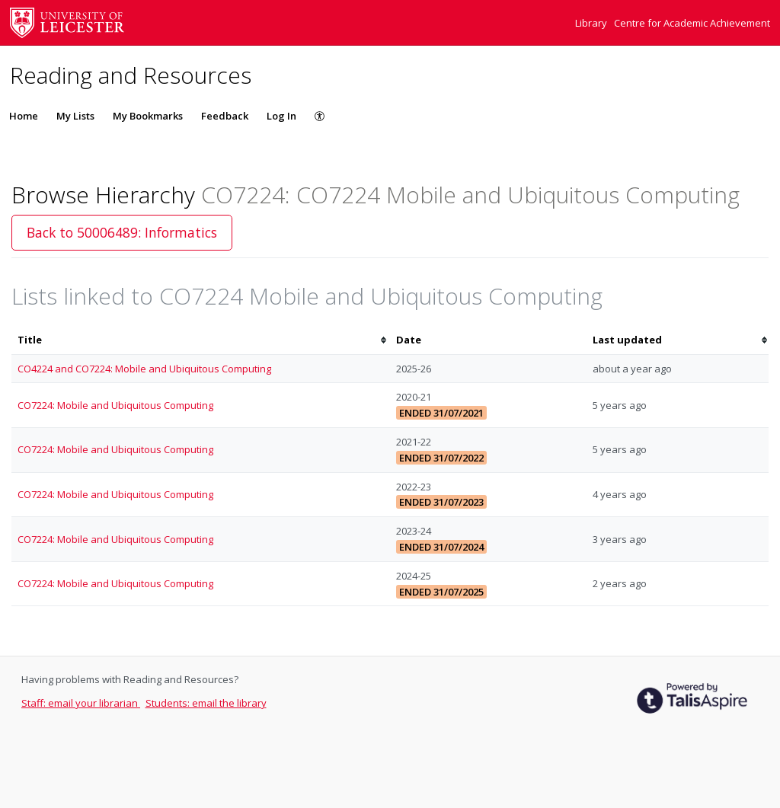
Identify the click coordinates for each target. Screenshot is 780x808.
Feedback (224, 116)
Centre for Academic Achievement (692, 23)
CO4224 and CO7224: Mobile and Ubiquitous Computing (144, 368)
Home (23, 116)
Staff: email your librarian (80, 703)
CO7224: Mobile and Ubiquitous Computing (115, 405)
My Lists (75, 116)
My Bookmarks (148, 116)
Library (592, 23)
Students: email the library (206, 703)
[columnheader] (200, 340)
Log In (281, 116)
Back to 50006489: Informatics (122, 232)
